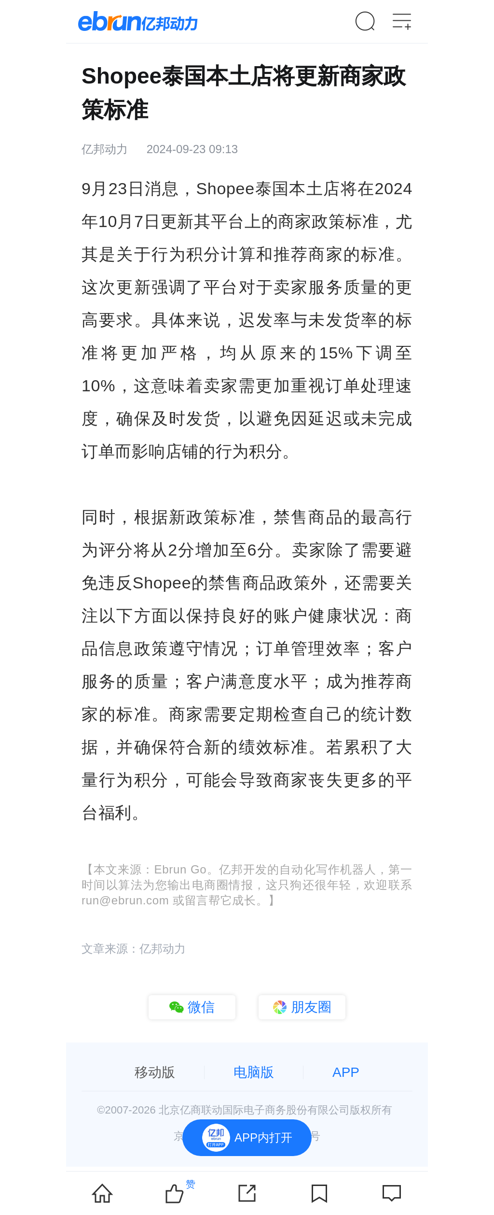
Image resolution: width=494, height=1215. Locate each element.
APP (345, 1072)
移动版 (155, 1072)
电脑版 (253, 1072)
